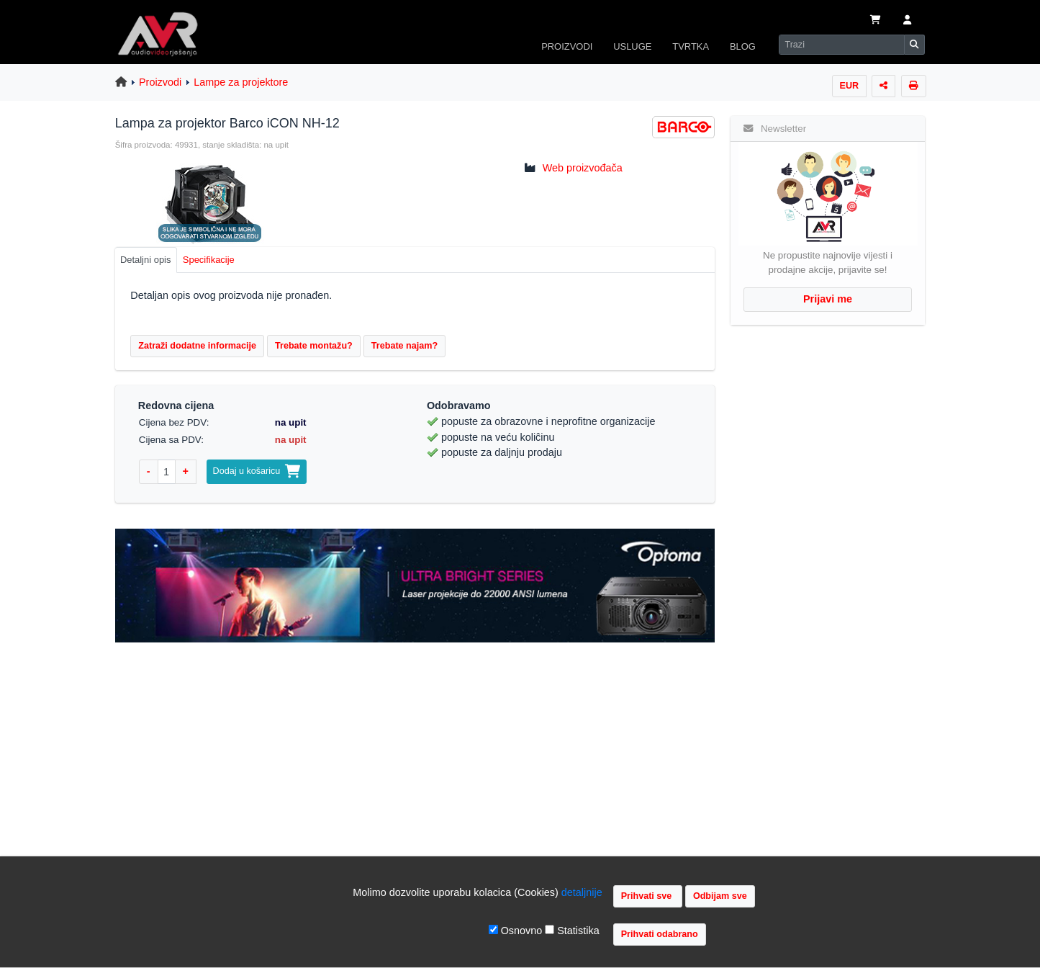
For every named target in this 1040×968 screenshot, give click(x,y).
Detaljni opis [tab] (145, 259)
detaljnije (581, 892)
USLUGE (632, 46)
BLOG (743, 46)
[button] (906, 21)
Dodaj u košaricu (257, 471)
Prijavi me (827, 299)
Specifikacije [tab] (209, 259)
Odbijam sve (720, 896)
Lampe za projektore (241, 82)
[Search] (841, 45)
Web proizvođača (583, 168)
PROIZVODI (566, 46)
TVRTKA (690, 46)
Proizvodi (160, 82)
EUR (849, 86)
